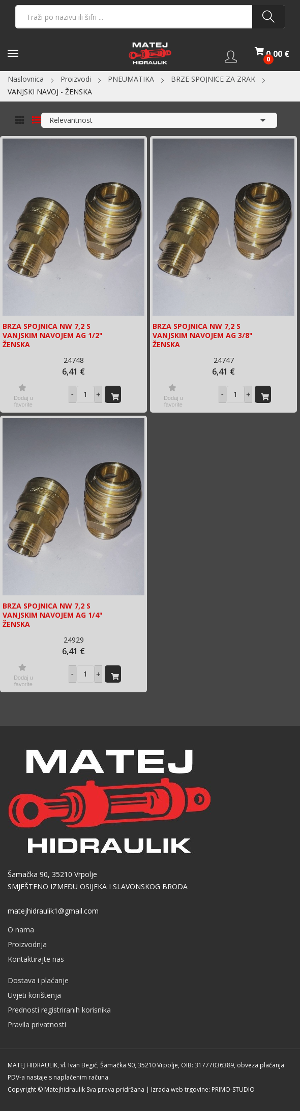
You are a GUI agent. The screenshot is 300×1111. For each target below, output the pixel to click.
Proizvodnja (27, 944)
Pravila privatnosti (37, 1024)
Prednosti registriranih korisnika (59, 1010)
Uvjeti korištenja (34, 995)
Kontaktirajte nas (36, 959)
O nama (21, 929)
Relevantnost (159, 120)
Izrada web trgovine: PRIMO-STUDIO (203, 1089)
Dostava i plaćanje (38, 980)
